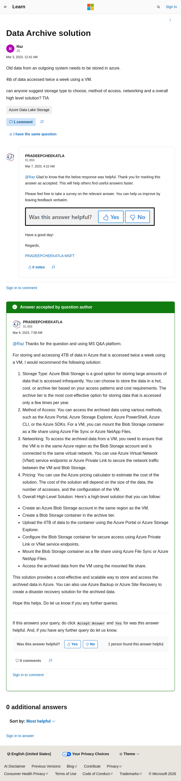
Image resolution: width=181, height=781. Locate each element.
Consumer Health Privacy (24, 774)
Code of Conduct (96, 774)
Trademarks (129, 774)
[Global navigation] (5, 7)
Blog (70, 766)
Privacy (113, 766)
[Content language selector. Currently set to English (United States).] (29, 754)
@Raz (30, 177)
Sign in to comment (21, 288)
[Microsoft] (90, 7)
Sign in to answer (20, 736)
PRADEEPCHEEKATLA (45, 156)
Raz (20, 46)
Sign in (171, 7)
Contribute (92, 766)
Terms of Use (65, 774)
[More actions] (170, 20)
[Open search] (158, 7)
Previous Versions (46, 766)
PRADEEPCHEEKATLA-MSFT (50, 256)
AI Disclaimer (14, 766)
